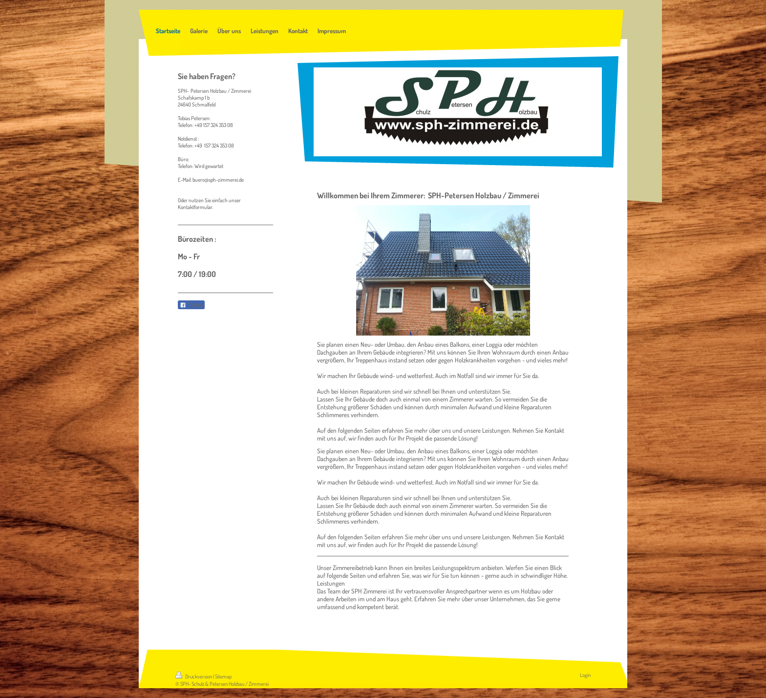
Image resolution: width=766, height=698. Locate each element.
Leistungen (331, 583)
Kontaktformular (195, 207)
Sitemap (223, 676)
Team (333, 591)
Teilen (191, 305)
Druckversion (194, 676)
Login (585, 675)
